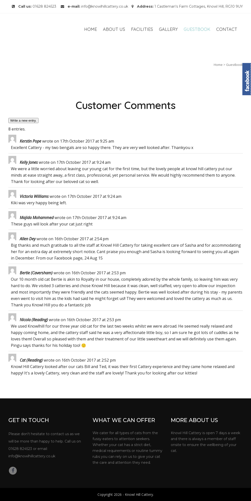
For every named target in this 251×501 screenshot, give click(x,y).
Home (218, 64)
